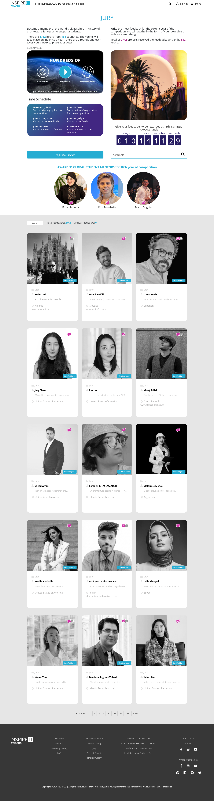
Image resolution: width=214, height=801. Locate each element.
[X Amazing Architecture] (199, 772)
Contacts (59, 743)
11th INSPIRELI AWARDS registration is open (59, 3)
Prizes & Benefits (94, 753)
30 (109, 713)
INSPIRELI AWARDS (94, 738)
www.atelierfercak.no (96, 309)
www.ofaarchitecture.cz (152, 404)
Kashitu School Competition (139, 748)
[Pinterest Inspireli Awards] (177, 772)
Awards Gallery (94, 743)
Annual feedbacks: (85, 222)
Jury (94, 748)
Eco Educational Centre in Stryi (138, 753)
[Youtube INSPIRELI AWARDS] (195, 749)
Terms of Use (136, 786)
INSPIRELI (59, 738)
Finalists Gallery (94, 757)
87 (120, 713)
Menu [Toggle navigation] (196, 3)
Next (135, 713)
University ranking (59, 748)
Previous (81, 713)
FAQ (59, 753)
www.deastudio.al (40, 309)
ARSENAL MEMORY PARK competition (138, 743)
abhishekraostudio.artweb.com (101, 596)
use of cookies (165, 786)
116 (127, 713)
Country (35, 223)
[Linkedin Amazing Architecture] (185, 772)
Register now (65, 155)
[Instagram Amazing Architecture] (188, 766)
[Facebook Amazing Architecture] (181, 766)
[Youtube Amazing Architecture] (195, 766)
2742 (124, 39)
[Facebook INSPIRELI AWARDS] (181, 749)
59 (115, 713)
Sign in (182, 3)
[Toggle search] (171, 4)
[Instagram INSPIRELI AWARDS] (188, 749)
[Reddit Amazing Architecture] (192, 772)
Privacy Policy (149, 786)
